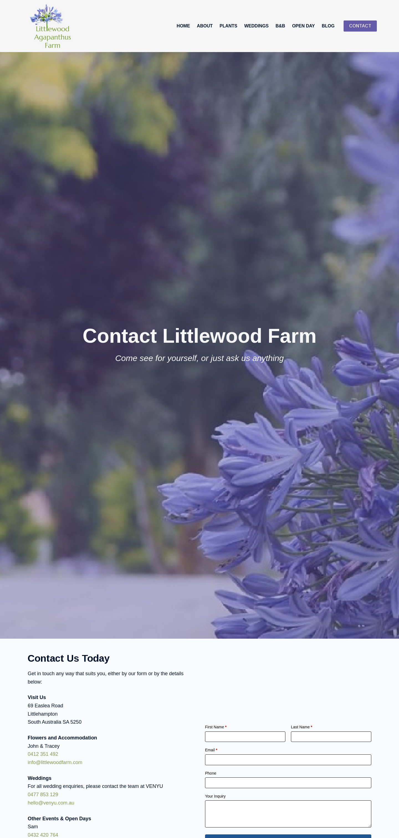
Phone (210, 773)
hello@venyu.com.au (51, 803)
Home (183, 26)
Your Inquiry (215, 796)
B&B (280, 26)
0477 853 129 (43, 794)
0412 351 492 (43, 754)
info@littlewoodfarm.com (55, 762)
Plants (228, 26)
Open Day (303, 26)
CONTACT (360, 26)
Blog (328, 26)
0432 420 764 (43, 835)
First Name (216, 727)
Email (211, 750)
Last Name (301, 727)
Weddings (256, 26)
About (205, 26)
